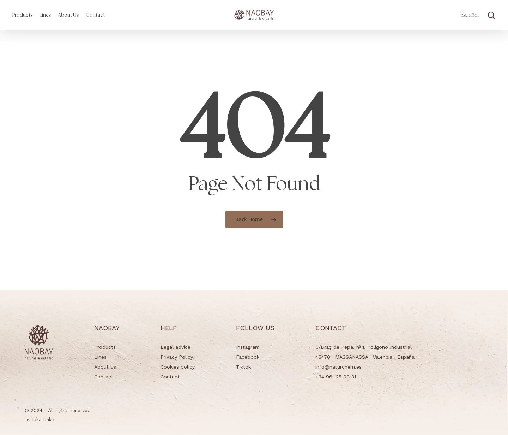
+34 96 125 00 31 (335, 377)
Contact (103, 377)
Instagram (248, 347)
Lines (100, 357)
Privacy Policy (177, 357)
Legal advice (175, 347)
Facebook (247, 357)
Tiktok (243, 367)
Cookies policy (178, 367)
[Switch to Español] (470, 15)
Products (105, 347)
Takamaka (39, 419)
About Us (105, 367)
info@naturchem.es (338, 367)
